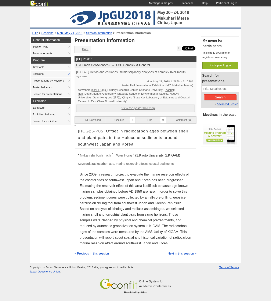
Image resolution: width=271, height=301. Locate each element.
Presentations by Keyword (48, 80)
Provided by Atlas (135, 292)
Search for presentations (47, 94)
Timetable (38, 67)
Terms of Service (229, 267)
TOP (35, 33)
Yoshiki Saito (98, 89)
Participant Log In (220, 65)
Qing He (127, 97)
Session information (99, 33)
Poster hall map (42, 87)
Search (220, 97)
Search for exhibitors (45, 121)
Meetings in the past (219, 114)
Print (82, 49)
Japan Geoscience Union (45, 271)
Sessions (47, 33)
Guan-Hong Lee (102, 97)
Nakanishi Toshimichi (95, 155)
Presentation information (133, 33)
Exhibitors (38, 107)
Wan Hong (124, 155)
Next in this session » (182, 253)
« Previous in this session (92, 253)
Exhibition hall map (44, 114)
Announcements (42, 53)
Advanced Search (227, 104)
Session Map (40, 46)
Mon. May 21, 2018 (70, 33)
